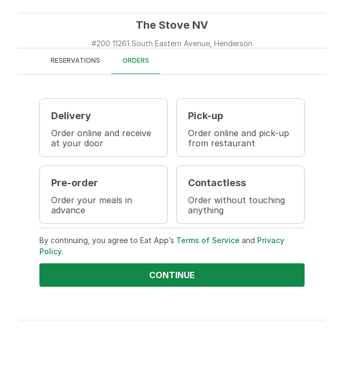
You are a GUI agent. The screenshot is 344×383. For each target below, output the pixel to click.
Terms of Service (208, 240)
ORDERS (135, 60)
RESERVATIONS (75, 60)
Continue (172, 275)
